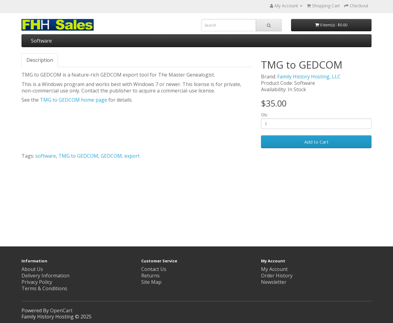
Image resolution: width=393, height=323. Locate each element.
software (45, 155)
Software (41, 40)
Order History (277, 275)
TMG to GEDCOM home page (73, 99)
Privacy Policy (36, 282)
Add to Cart (316, 142)
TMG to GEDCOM (78, 155)
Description (39, 60)
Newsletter (273, 282)
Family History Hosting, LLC (308, 76)
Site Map (151, 282)
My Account (274, 269)
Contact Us (153, 269)
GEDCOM (111, 155)
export (132, 155)
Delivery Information (45, 275)
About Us (32, 269)
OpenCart (61, 310)
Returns (150, 275)
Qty (264, 114)
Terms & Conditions (44, 288)
